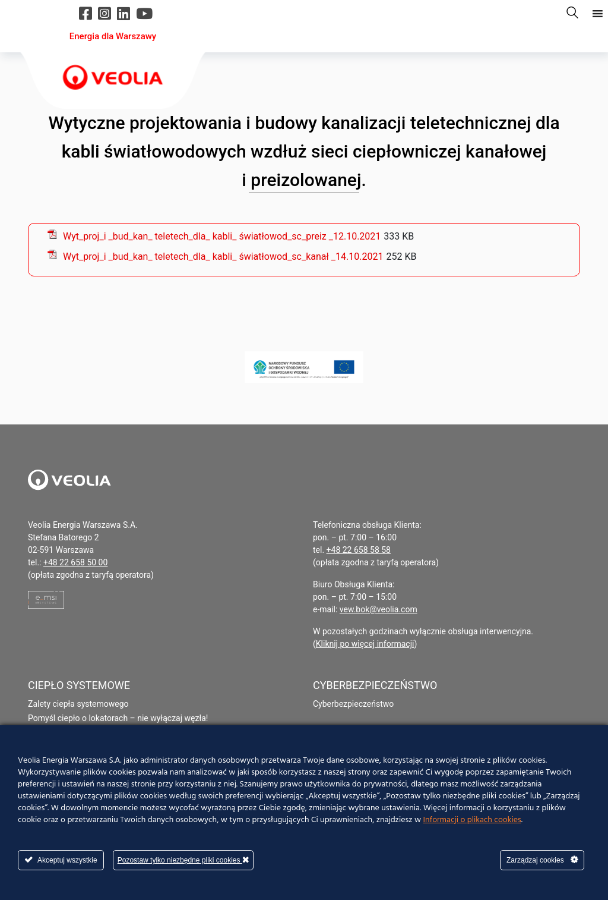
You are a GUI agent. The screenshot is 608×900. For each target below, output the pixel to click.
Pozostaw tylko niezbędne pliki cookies (183, 859)
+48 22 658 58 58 (359, 550)
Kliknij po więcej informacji (365, 644)
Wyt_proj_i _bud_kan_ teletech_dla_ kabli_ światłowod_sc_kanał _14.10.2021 (223, 256)
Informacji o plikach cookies (472, 820)
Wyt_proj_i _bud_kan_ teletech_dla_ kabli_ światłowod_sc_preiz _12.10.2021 (222, 236)
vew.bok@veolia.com (378, 609)
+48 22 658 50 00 (75, 562)
